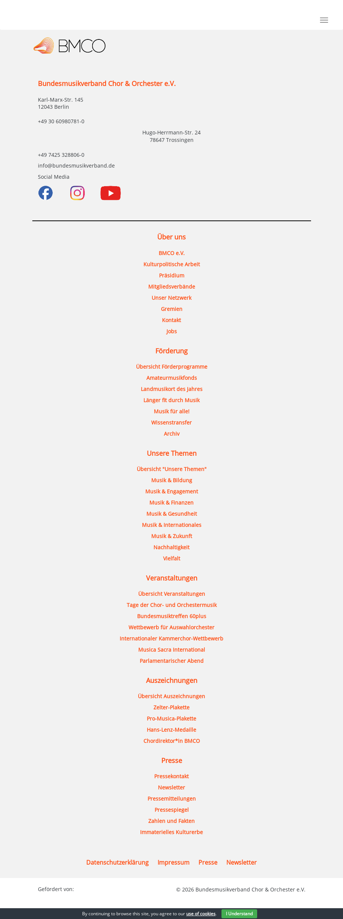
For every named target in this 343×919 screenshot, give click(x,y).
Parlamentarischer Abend (172, 660)
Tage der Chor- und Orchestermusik (172, 604)
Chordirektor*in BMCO (171, 740)
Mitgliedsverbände (171, 286)
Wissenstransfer (171, 422)
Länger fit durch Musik (171, 400)
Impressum (174, 862)
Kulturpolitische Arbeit (171, 264)
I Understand (239, 913)
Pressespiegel (172, 809)
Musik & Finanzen (171, 502)
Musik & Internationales (171, 524)
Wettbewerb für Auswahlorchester (171, 627)
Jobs (171, 331)
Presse (207, 862)
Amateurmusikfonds (171, 377)
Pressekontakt (171, 776)
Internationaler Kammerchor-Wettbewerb (171, 638)
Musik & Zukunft (171, 536)
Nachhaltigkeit (171, 547)
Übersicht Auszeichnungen (171, 696)
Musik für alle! (172, 411)
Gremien (171, 308)
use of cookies (201, 913)
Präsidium (171, 275)
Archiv (171, 433)
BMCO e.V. (172, 253)
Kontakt (171, 320)
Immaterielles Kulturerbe (171, 832)
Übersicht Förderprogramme (171, 366)
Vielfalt (171, 558)
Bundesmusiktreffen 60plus (171, 616)
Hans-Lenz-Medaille (171, 729)
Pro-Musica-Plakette (171, 718)
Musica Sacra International (171, 649)
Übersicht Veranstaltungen (171, 593)
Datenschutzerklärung (117, 862)
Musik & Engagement (171, 491)
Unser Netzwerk (171, 297)
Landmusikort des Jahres (172, 388)
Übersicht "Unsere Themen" (172, 469)
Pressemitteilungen (172, 798)
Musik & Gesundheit (171, 513)
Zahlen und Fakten (171, 820)
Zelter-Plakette (171, 707)
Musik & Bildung (171, 480)
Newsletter (171, 787)
